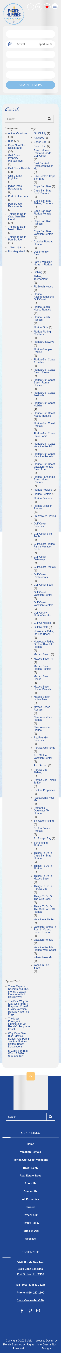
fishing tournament (41, 277)
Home (30, 1144)
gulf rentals (41, 627)
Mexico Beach (42, 654)
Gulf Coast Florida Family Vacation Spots (44, 547)
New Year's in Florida (42, 728)
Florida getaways (44, 342)
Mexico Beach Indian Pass (42, 698)
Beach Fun (40, 146)
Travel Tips (14, 247)
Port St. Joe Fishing (40, 771)
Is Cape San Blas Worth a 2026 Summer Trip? (18, 1053)
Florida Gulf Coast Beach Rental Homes (44, 383)
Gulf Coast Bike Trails (43, 535)
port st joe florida (44, 748)
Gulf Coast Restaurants (41, 576)
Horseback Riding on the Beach (44, 632)
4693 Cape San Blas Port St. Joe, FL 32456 (30, 1272)
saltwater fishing (44, 820)
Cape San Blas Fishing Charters (43, 202)
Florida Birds (41, 327)
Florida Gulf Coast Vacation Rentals (44, 455)
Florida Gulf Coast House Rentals (44, 414)
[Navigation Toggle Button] (55, 6)
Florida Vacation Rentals (43, 507)
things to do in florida (43, 867)
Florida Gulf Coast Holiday (44, 404)
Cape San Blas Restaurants (17, 146)
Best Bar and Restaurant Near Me (43, 166)
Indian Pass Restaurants (15, 187)
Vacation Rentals (43, 939)
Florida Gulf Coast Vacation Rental (44, 445)
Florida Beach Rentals (42, 318)
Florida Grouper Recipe (43, 350)
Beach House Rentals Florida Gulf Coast (42, 153)
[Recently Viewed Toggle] (38, 6)
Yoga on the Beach (41, 966)
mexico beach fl (43, 658)
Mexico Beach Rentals (42, 708)
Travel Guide (30, 1167)
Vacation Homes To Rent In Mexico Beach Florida (45, 930)
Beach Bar (40, 142)
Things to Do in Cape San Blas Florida (17, 217)
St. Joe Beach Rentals (42, 829)
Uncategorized (16, 251)
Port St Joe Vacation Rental (43, 756)
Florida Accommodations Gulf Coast (44, 297)
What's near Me (43, 957)
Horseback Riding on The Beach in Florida (44, 644)
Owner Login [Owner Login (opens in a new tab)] (31, 1215)
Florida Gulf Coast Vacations (30, 1159)
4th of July (40, 133)
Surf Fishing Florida (41, 844)
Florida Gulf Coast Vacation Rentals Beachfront (44, 467)
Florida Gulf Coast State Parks (44, 435)
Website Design (45, 1340)
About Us (30, 1183)
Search (11, 118)
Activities (39, 137)
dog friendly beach (41, 253)
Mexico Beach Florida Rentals (42, 667)
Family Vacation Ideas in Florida (43, 263)
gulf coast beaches (40, 525)
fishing (38, 272)
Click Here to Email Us (30, 1300)
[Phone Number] (30, 6)
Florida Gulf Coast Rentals (44, 424)
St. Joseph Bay (42, 838)
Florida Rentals (42, 494)
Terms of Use (30, 1230)
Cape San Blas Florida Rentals (42, 212)
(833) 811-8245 (36, 1284)
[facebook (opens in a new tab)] (22, 1310)
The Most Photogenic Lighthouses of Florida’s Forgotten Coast (19, 1024)
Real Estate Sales (30, 1175)
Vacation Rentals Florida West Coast (45, 948)
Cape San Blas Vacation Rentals (43, 232)
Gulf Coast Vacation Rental (43, 593)
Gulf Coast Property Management (15, 158)
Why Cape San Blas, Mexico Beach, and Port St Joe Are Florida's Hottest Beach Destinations (19, 1040)
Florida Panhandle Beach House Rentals (44, 480)
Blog (10, 141)
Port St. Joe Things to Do (45, 781)
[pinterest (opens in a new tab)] (30, 1310)
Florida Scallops (43, 498)
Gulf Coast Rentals (19, 168)
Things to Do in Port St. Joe (17, 238)
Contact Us (30, 1191)
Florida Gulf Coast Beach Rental (44, 371)
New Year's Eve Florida (43, 718)
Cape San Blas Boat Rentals (42, 192)
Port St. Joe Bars (18, 196)
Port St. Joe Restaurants (15, 205)
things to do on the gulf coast (43, 897)
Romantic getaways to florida (41, 811)
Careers (30, 1207)
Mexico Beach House (42, 677)
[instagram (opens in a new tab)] (38, 1310)
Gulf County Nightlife (15, 177)
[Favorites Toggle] (47, 6)
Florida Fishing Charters (42, 333)
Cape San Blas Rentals (42, 222)
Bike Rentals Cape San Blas (44, 177)
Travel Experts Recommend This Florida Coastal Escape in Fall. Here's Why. (18, 991)
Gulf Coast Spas (43, 584)
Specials (30, 1238)
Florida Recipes (43, 489)
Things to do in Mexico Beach (43, 877)
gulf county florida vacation (43, 614)
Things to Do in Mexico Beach (17, 228)
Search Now (30, 85)
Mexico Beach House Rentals (42, 688)
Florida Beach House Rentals (42, 308)
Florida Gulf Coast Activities (44, 361)
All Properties (30, 1199)
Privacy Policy (30, 1223)
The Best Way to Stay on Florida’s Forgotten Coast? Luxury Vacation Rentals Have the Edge (18, 1008)
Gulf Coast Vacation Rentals (43, 603)
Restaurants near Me (44, 799)
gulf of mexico (42, 623)
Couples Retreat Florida (43, 243)
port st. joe (40, 765)
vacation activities (44, 919)
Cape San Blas (42, 186)
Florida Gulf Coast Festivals (44, 394)
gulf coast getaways (40, 558)
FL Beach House (43, 286)
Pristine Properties (44, 790)
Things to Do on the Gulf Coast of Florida (44, 909)
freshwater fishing (45, 516)
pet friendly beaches (41, 739)
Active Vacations (17, 133)
